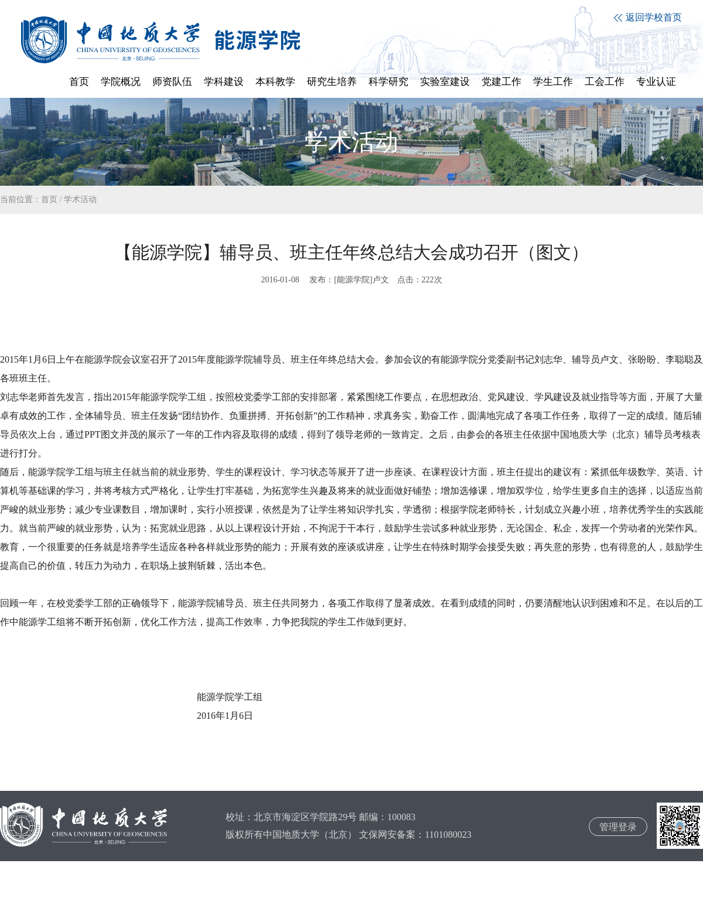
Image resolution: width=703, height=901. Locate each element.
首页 (79, 81)
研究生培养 (332, 81)
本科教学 (275, 81)
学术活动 (80, 199)
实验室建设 (445, 81)
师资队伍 (172, 81)
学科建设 (224, 81)
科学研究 (388, 81)
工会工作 (604, 81)
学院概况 (121, 81)
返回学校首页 (648, 17)
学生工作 (553, 81)
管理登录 (618, 827)
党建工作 (501, 81)
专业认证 (656, 81)
